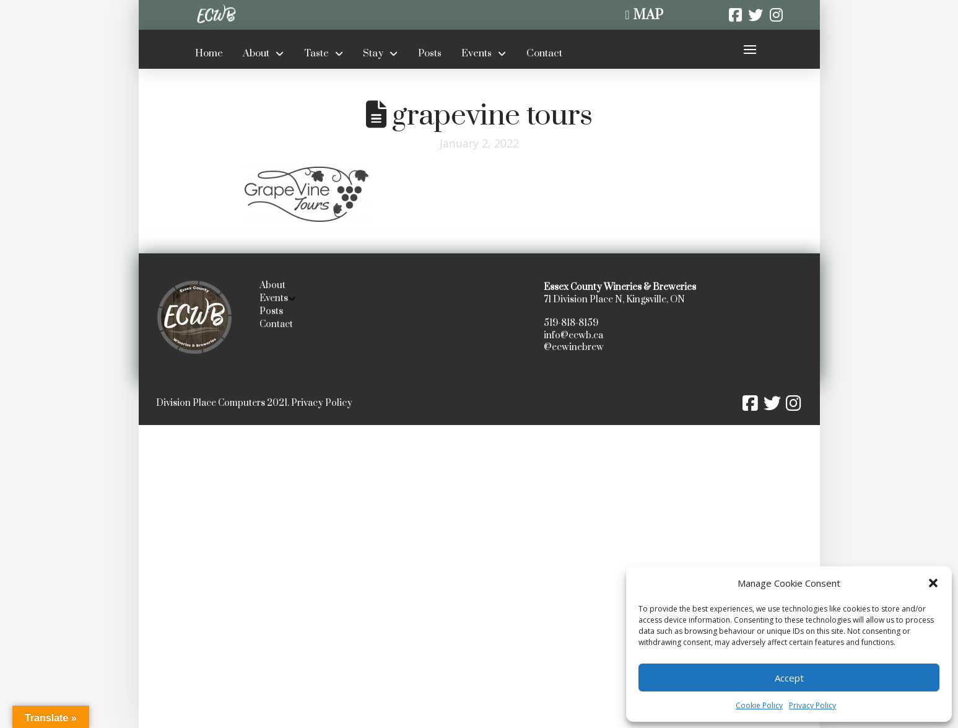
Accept (789, 678)
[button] (933, 583)
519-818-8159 (571, 323)
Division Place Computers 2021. (222, 403)
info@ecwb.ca (573, 335)
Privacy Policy (812, 705)
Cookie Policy (759, 705)
